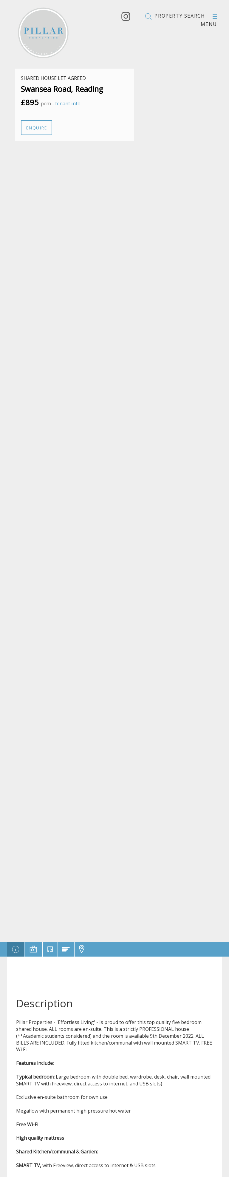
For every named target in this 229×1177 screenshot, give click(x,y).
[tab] (15, 949)
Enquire (36, 128)
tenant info (68, 103)
